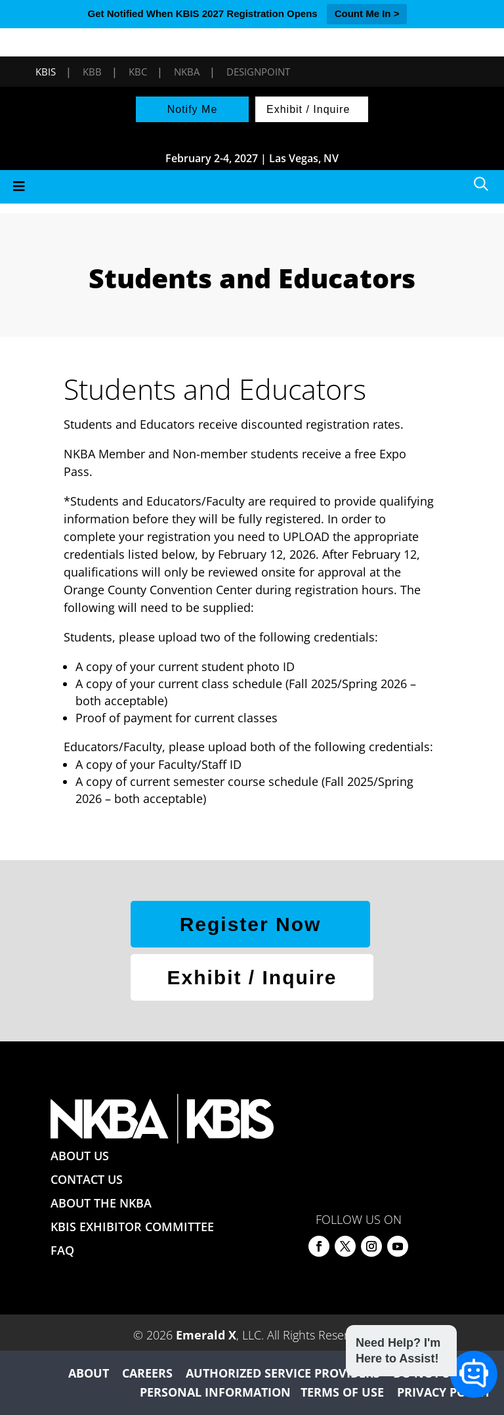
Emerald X (206, 1335)
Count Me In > (367, 13)
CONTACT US (87, 1179)
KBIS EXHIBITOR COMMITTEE (132, 1226)
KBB (92, 71)
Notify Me (192, 109)
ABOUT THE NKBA (101, 1203)
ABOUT (88, 1373)
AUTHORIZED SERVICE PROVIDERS (283, 1373)
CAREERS (147, 1373)
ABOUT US (80, 1156)
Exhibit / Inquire (308, 109)
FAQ (62, 1250)
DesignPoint (258, 71)
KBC (138, 71)
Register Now (251, 924)
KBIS (45, 71)
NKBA (187, 71)
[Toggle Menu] (252, 187)
